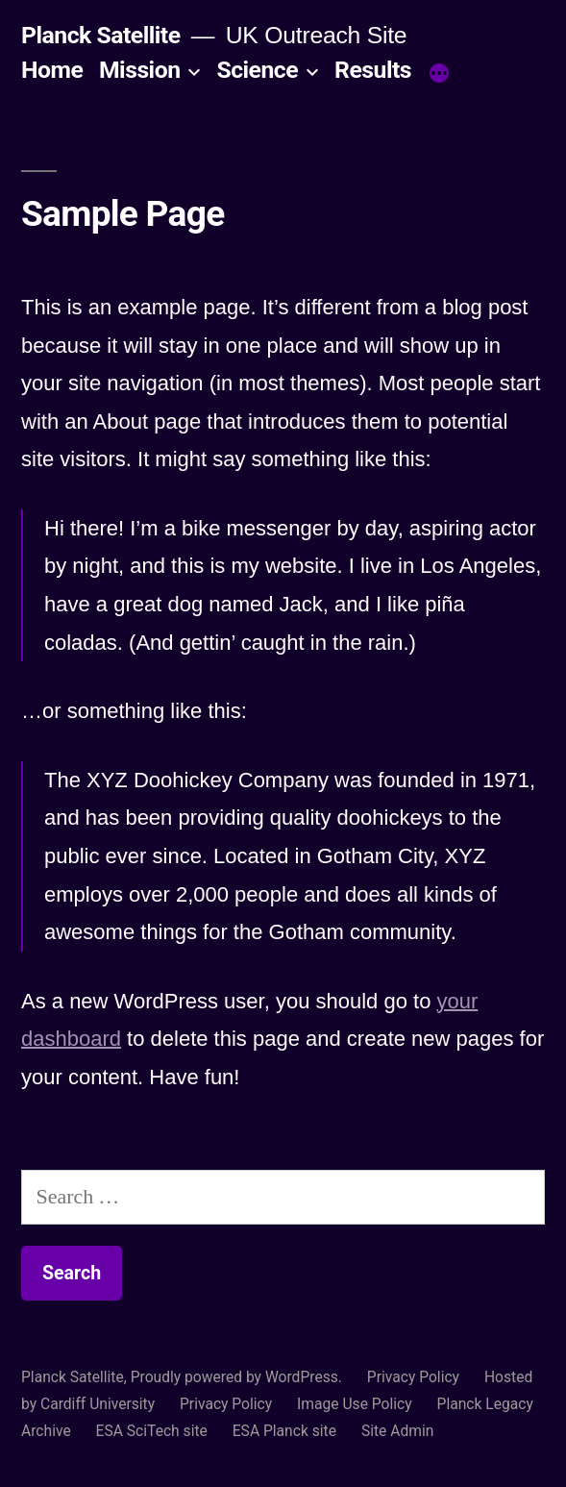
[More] (439, 74)
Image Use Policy (354, 1404)
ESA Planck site (284, 1431)
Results (372, 70)
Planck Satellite (101, 35)
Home (52, 70)
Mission (140, 70)
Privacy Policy (413, 1377)
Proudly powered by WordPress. (238, 1377)
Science (257, 70)
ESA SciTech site (152, 1431)
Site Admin (397, 1431)
